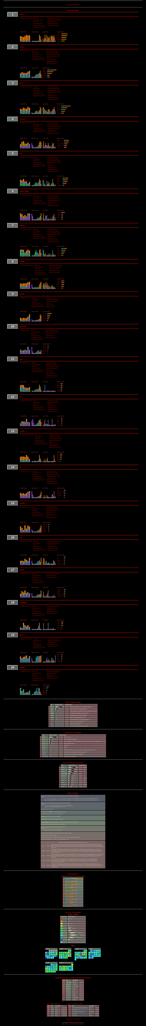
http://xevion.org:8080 (88, 798)
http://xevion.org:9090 (50, 800)
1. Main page (69, 4)
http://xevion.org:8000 (73, 798)
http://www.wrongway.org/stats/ (77, 721)
